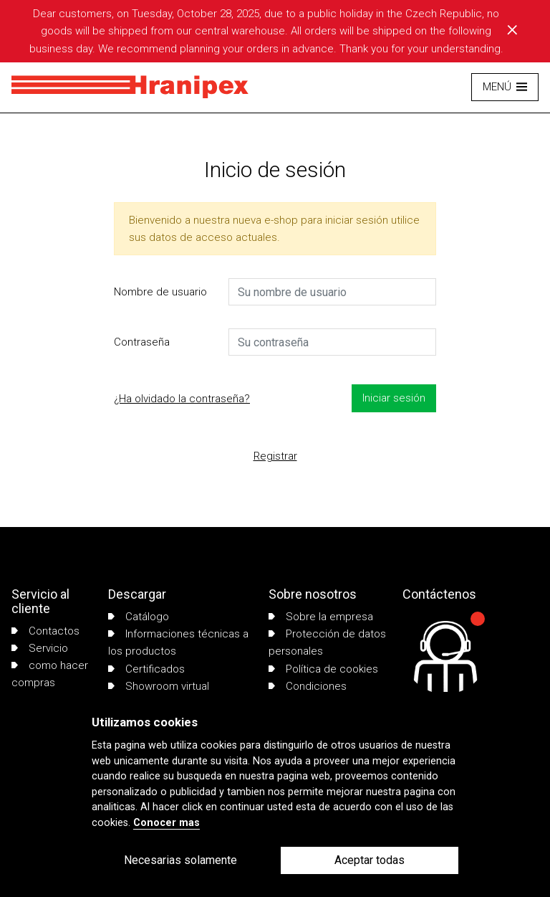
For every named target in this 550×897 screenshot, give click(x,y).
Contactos (45, 631)
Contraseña (142, 342)
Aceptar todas (369, 860)
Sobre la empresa (321, 616)
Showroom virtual (158, 686)
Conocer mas (166, 823)
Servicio (39, 648)
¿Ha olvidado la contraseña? (182, 398)
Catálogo (138, 616)
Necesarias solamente (180, 860)
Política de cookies (323, 669)
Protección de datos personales (327, 642)
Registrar (275, 456)
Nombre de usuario (160, 291)
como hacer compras (49, 674)
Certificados (146, 669)
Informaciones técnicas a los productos (178, 642)
